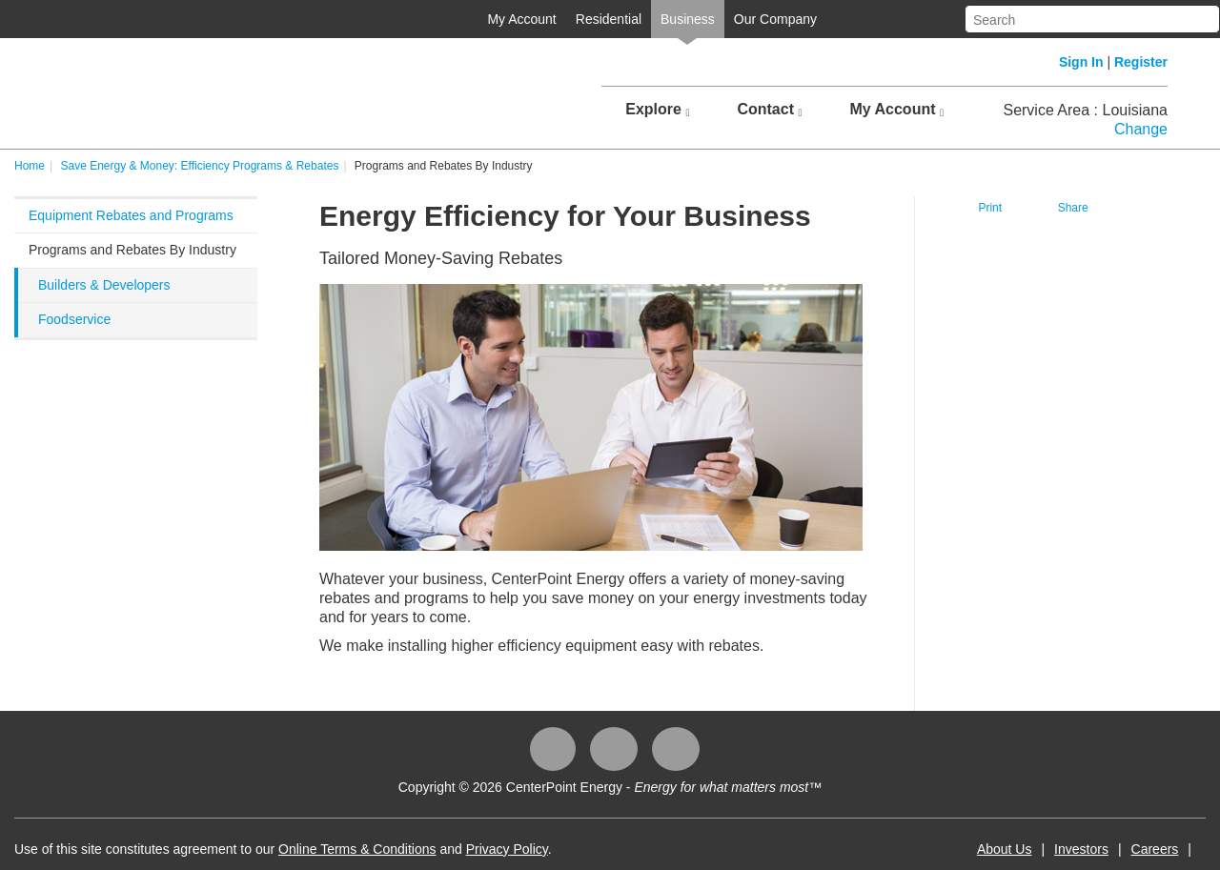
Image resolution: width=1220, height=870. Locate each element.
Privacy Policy (507, 849)
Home (29, 165)
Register (1141, 62)
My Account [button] (896, 109)
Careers (1155, 849)
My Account (521, 19)
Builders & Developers (104, 285)
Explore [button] (657, 109)
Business (688, 19)
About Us (1004, 849)
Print (990, 207)
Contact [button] (769, 109)
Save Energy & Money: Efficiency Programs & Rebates (199, 165)
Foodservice (74, 319)
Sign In (1081, 62)
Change (1141, 129)
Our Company (775, 19)
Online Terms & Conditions (357, 849)
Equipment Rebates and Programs (131, 215)
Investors (1081, 849)
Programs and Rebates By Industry (132, 249)
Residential (608, 19)
